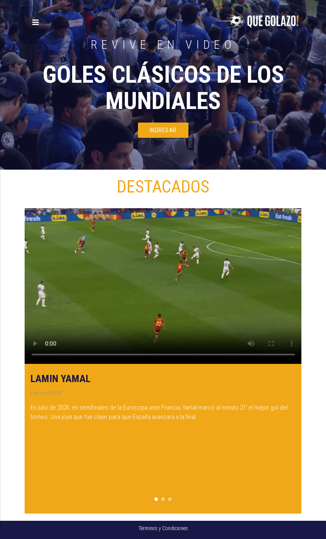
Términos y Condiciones (163, 528)
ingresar (163, 130)
